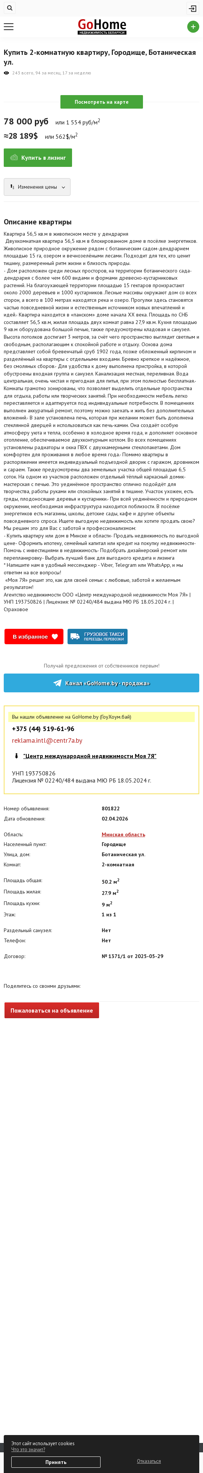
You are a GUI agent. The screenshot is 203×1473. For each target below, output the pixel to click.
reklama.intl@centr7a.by (47, 740)
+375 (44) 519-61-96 (43, 729)
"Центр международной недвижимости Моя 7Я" (89, 756)
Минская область (123, 834)
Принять (55, 1462)
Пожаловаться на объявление (52, 1010)
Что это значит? (28, 1449)
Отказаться (149, 1461)
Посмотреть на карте (102, 101)
